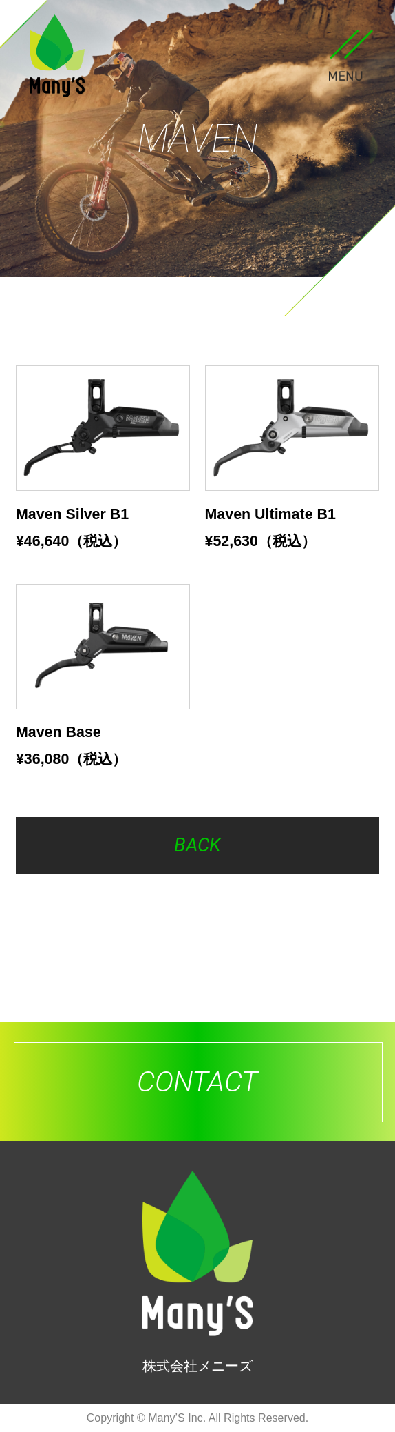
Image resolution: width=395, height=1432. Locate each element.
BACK (197, 845)
